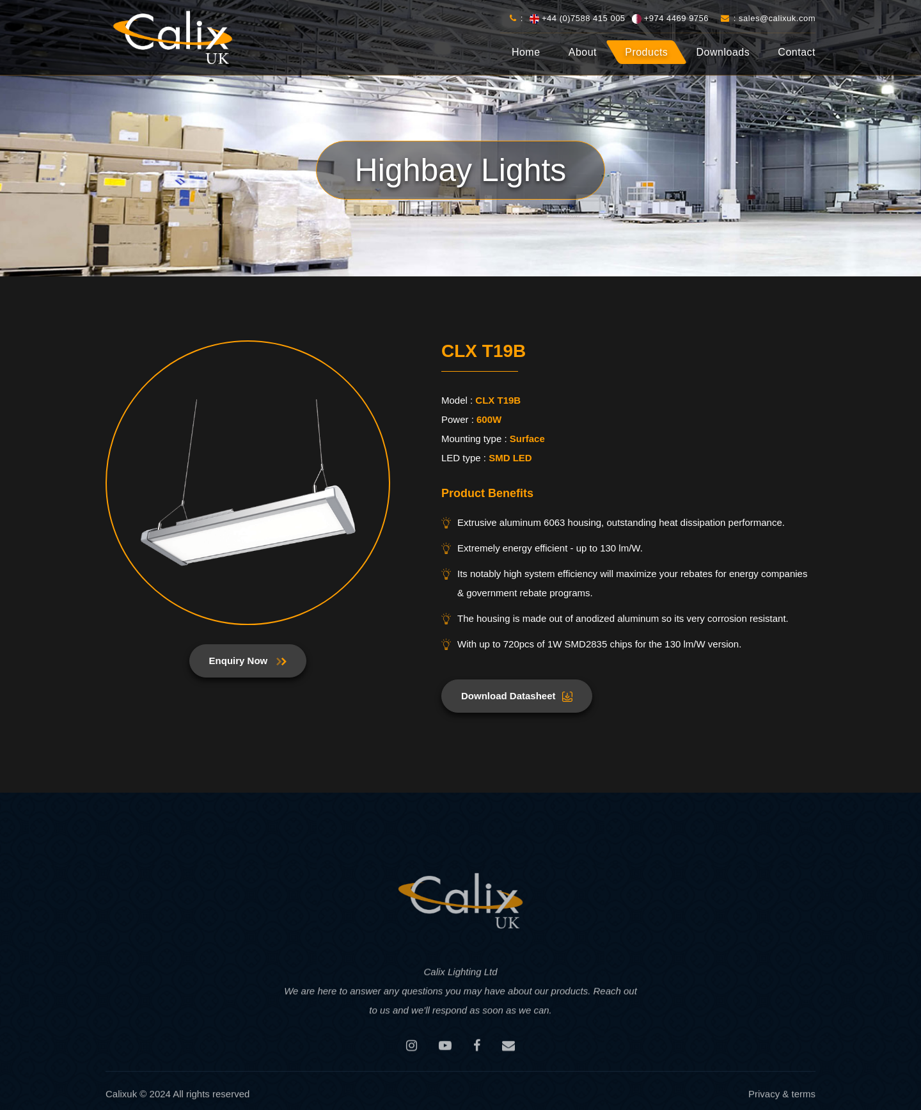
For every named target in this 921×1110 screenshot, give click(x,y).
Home (526, 52)
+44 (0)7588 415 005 (584, 18)
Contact (796, 52)
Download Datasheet (516, 696)
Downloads (723, 52)
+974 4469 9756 (676, 18)
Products (646, 52)
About (583, 52)
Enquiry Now (248, 660)
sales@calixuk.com (777, 18)
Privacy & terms (781, 1097)
